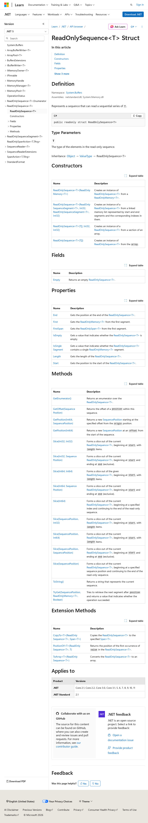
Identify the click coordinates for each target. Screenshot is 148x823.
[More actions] (142, 27)
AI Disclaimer (11, 809)
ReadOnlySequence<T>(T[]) (68, 240)
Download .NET (133, 14)
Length (57, 356)
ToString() (58, 581)
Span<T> (105, 639)
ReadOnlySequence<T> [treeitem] (23, 111)
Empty (56, 279)
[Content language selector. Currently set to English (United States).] (20, 801)
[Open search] (131, 5)
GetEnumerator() (62, 398)
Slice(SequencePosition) (66, 563)
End (55, 315)
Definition (59, 54)
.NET (63, 26)
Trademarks (10, 815)
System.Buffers (74, 92)
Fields (57, 63)
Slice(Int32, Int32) (62, 441)
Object (71, 156)
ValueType (86, 156)
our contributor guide (68, 744)
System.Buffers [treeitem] (15, 45)
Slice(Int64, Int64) (62, 471)
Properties (59, 68)
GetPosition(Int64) (63, 430)
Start (55, 363)
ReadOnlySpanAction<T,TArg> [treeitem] (23, 141)
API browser (76, 26)
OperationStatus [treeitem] (16, 95)
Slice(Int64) (59, 501)
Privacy (77, 809)
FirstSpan (58, 328)
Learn (55, 26)
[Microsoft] (6, 4)
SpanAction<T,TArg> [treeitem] (18, 156)
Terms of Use (129, 809)
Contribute (63, 809)
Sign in (140, 4)
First (55, 321)
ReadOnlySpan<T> (90, 328)
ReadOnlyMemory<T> (106, 197)
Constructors (61, 58)
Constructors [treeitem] (17, 116)
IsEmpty (57, 335)
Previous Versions (32, 809)
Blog (48, 809)
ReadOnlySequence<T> (107, 194)
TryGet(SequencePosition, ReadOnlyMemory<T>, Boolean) (67, 595)
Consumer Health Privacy (102, 809)
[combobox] (26, 31)
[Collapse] (43, 24)
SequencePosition (112, 419)
